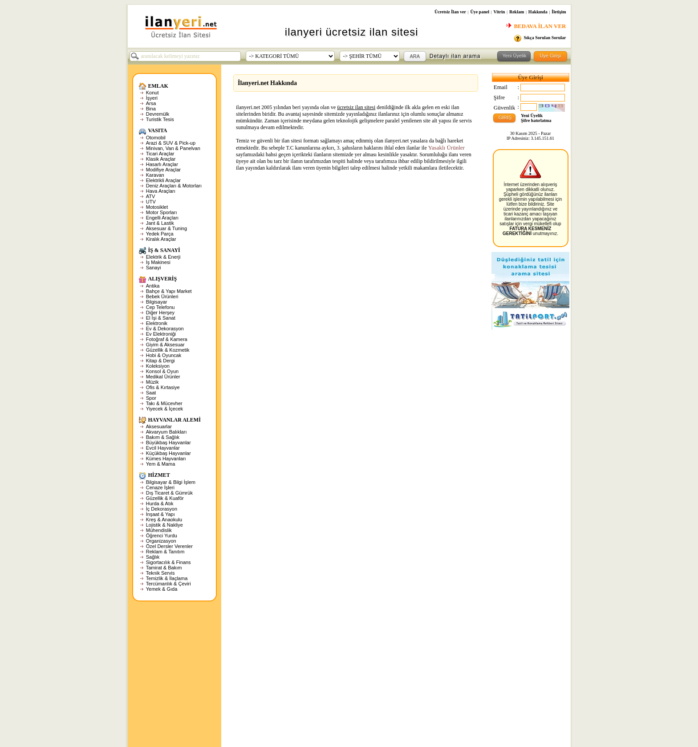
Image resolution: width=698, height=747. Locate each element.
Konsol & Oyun (162, 371)
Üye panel (479, 11)
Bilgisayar (156, 301)
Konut (152, 92)
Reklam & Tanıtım (165, 551)
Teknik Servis (160, 573)
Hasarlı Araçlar (162, 164)
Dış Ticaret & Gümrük (169, 492)
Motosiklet (157, 207)
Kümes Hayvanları (166, 458)
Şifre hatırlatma (536, 120)
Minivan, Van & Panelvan (173, 148)
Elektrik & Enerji (163, 257)
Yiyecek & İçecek (164, 408)
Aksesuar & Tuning (166, 228)
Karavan (155, 175)
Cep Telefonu (160, 307)
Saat (151, 392)
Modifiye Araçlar (163, 169)
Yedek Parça (160, 233)
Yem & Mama (160, 464)
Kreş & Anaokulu (164, 519)
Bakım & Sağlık (162, 437)
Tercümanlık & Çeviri (168, 583)
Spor (151, 398)
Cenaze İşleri (160, 487)
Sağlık (153, 557)
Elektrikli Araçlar (163, 180)
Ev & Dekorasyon (165, 328)
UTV (151, 201)
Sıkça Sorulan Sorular (545, 37)
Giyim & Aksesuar (165, 344)
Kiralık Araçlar (161, 239)
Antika (153, 285)
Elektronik (156, 323)
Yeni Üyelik (532, 115)
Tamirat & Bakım (164, 567)
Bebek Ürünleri (162, 296)
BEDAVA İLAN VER (536, 26)
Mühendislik (159, 530)
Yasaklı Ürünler (446, 147)
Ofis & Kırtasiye (163, 387)
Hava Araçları (160, 191)
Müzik (152, 382)
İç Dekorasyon (161, 509)
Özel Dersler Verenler (169, 546)
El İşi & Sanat (160, 318)
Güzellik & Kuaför (165, 498)
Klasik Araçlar (161, 159)
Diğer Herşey (160, 312)
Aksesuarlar (159, 426)
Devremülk (158, 114)
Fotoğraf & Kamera (166, 339)
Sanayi (153, 267)
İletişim (559, 11)
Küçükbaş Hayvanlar (168, 453)
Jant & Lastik (160, 223)
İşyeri (152, 98)
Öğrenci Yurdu (161, 535)
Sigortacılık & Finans (168, 562)
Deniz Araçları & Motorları (174, 185)
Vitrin (499, 11)
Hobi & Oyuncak (163, 355)
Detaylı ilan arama (455, 56)
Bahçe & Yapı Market (169, 291)
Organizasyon (161, 541)
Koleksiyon (158, 366)
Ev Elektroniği (161, 334)
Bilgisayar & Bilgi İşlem (170, 482)
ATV (150, 196)
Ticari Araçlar (160, 153)
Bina (151, 108)
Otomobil (156, 137)
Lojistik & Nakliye (164, 525)
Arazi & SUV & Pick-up (170, 143)
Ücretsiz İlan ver (450, 11)
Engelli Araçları (162, 217)
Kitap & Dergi (160, 360)
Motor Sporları (161, 212)
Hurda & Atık (160, 503)
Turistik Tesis (160, 119)
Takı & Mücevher (164, 403)
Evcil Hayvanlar (163, 448)
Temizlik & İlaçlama (167, 578)
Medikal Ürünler (163, 376)
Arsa (151, 103)
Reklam (516, 11)
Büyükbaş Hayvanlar (168, 442)
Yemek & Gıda (162, 589)
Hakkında (538, 11)
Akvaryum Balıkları (166, 431)
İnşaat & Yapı (160, 514)
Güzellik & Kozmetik (168, 350)
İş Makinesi (158, 262)
